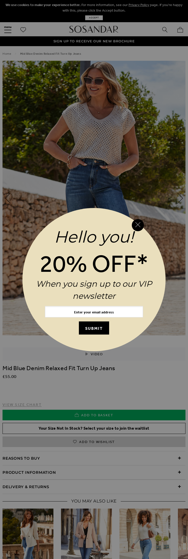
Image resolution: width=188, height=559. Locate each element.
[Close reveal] (138, 225)
